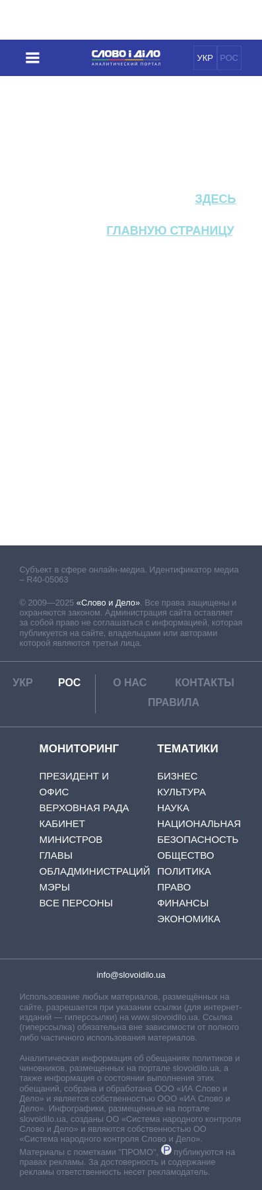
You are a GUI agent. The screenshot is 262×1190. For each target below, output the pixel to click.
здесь (215, 199)
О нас (130, 682)
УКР (205, 58)
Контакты (204, 682)
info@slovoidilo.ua (130, 975)
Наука (173, 807)
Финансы (183, 902)
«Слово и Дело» (108, 603)
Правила (173, 702)
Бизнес (177, 775)
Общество (185, 855)
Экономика (188, 918)
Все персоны (76, 902)
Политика (184, 871)
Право (174, 886)
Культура (181, 791)
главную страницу (169, 230)
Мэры (55, 886)
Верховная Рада (84, 807)
